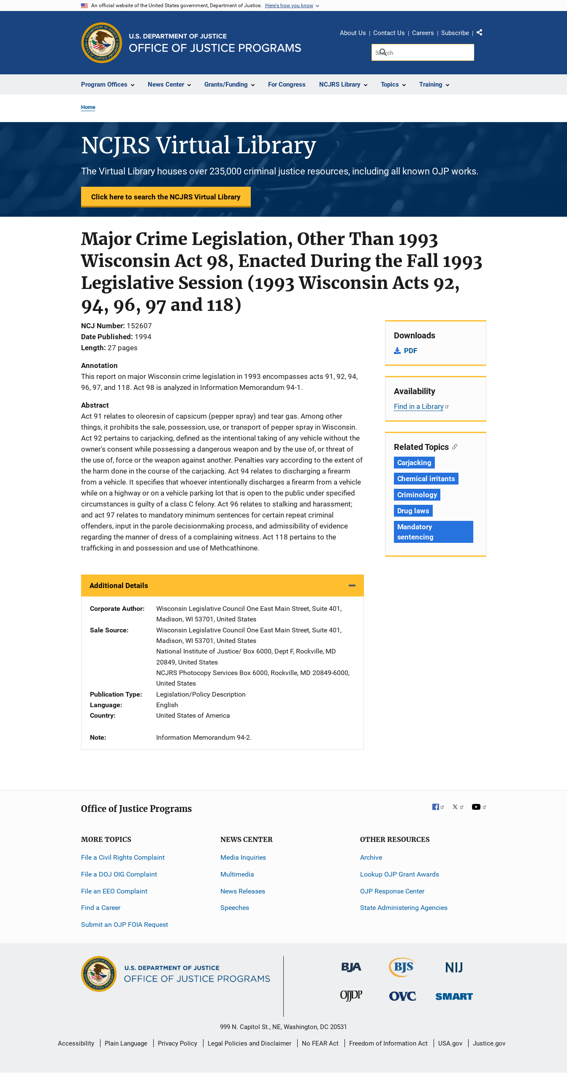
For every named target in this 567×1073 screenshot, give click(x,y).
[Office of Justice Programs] (101, 42)
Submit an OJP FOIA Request (124, 924)
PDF (410, 350)
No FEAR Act (320, 1043)
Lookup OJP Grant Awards (399, 874)
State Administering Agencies (404, 908)
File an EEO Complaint (114, 891)
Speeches (234, 908)
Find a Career (100, 908)
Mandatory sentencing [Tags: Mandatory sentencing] (415, 532)
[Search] (423, 52)
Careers (423, 33)
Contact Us (389, 33)
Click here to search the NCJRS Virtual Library (166, 197)
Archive (371, 857)
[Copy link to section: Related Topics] (453, 446)
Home (88, 107)
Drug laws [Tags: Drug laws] (413, 511)
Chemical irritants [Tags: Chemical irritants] (426, 478)
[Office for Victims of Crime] (402, 996)
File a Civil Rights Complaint (123, 857)
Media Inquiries (243, 857)
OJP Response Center (392, 891)
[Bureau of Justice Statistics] (402, 974)
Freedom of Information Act (388, 1043)
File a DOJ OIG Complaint (119, 874)
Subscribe (455, 33)
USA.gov (450, 1043)
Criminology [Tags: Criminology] (417, 494)
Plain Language (126, 1043)
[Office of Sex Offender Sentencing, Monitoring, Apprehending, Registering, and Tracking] (454, 994)
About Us (353, 33)
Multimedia (237, 874)
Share (482, 34)
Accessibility (76, 1043)
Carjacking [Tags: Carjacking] (414, 462)
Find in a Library (422, 406)
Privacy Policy (177, 1043)
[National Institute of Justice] (454, 964)
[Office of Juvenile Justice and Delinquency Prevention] (351, 998)
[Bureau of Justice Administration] (351, 963)
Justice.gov (489, 1043)
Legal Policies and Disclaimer (249, 1043)
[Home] (215, 43)
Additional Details (119, 585)
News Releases (242, 891)
